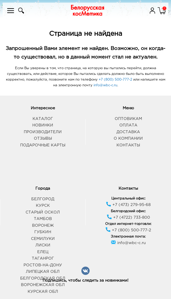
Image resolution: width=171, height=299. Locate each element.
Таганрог (43, 258)
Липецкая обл (43, 271)
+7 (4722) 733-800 (128, 217)
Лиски (42, 245)
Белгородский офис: (128, 211)
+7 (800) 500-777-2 (115, 79)
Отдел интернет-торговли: (128, 224)
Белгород (42, 199)
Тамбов (43, 218)
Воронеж (43, 225)
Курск (43, 205)
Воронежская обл (43, 285)
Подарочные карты (42, 145)
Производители (43, 132)
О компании (128, 138)
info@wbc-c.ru (105, 85)
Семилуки (43, 238)
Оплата (128, 125)
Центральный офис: (128, 198)
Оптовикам (128, 118)
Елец (42, 252)
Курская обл (43, 291)
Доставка (128, 132)
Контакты (128, 145)
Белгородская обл (42, 278)
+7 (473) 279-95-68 (128, 205)
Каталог (43, 118)
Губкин (42, 232)
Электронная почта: (128, 236)
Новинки (42, 125)
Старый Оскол (43, 212)
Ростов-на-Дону (43, 265)
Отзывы (43, 138)
